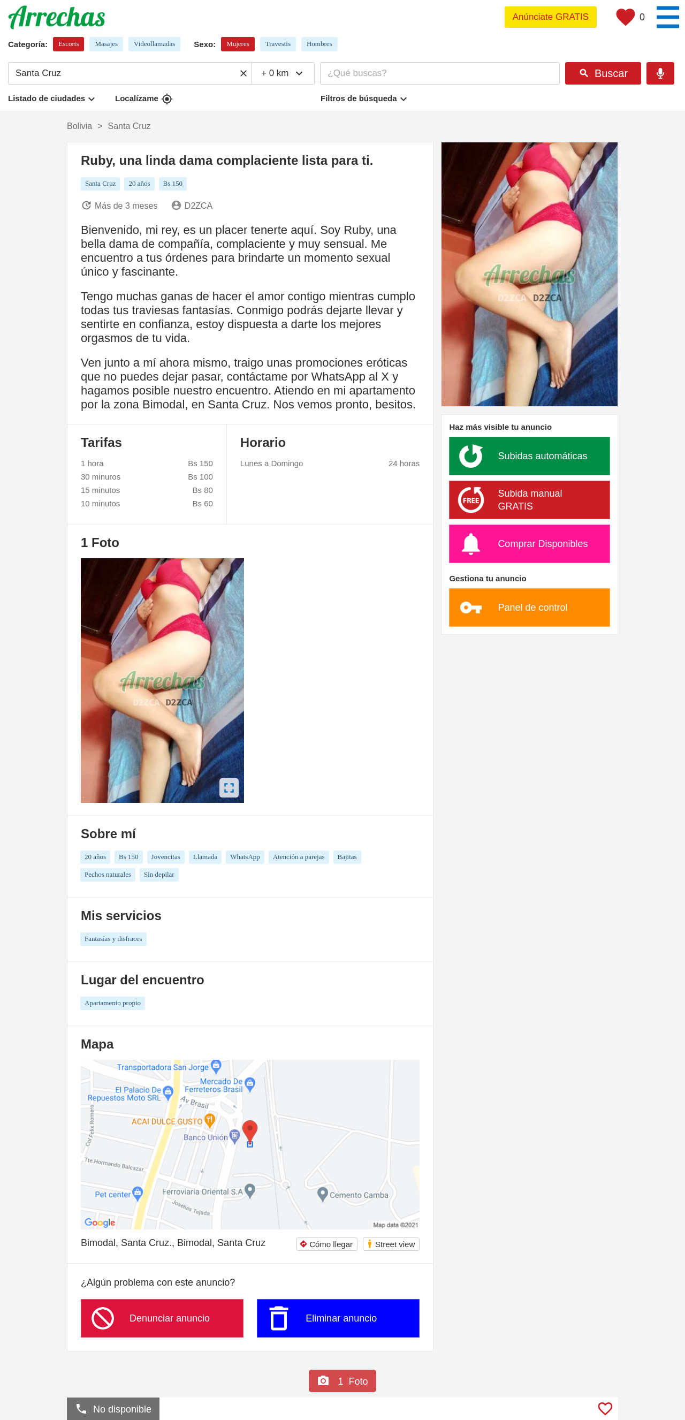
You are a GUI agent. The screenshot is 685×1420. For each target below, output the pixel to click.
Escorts (68, 44)
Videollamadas (154, 44)
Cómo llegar (326, 1244)
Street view (391, 1244)
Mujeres (237, 44)
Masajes (106, 44)
